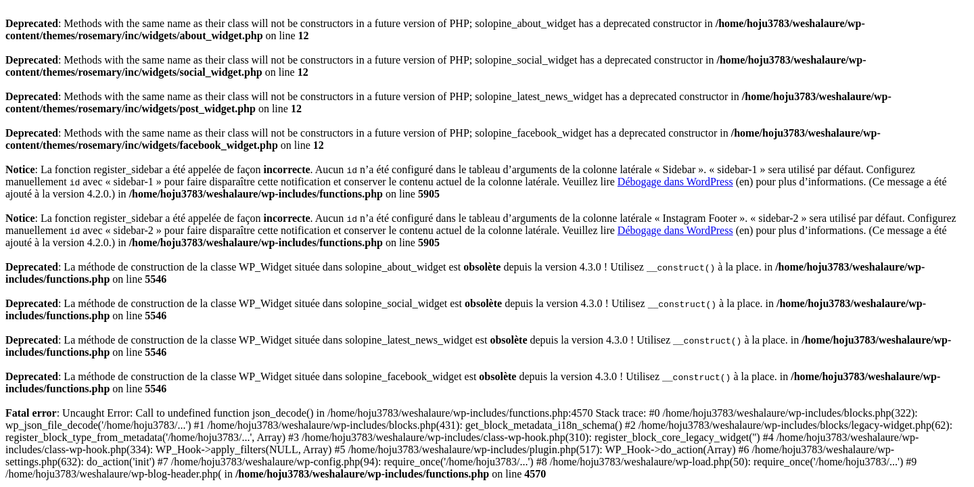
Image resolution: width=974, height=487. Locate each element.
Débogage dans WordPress (675, 181)
